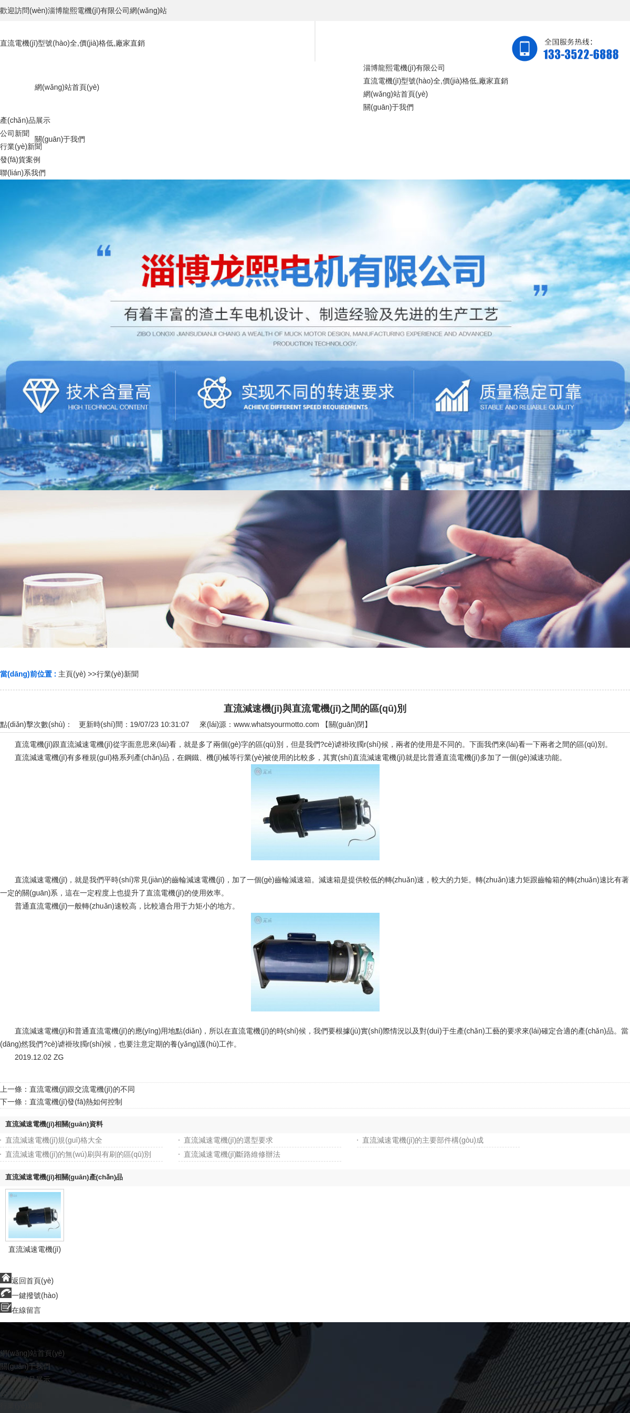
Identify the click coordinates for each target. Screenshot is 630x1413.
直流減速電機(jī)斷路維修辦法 (232, 1154)
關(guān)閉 (346, 724)
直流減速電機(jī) (34, 1249)
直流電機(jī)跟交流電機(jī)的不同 (82, 1089)
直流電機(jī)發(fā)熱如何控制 (75, 1102)
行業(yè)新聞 (118, 674)
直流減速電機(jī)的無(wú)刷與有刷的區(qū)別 (78, 1154)
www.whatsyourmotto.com (276, 724)
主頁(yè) (72, 674)
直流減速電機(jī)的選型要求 (228, 1140)
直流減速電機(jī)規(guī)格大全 (53, 1140)
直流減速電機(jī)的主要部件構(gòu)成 (423, 1140)
